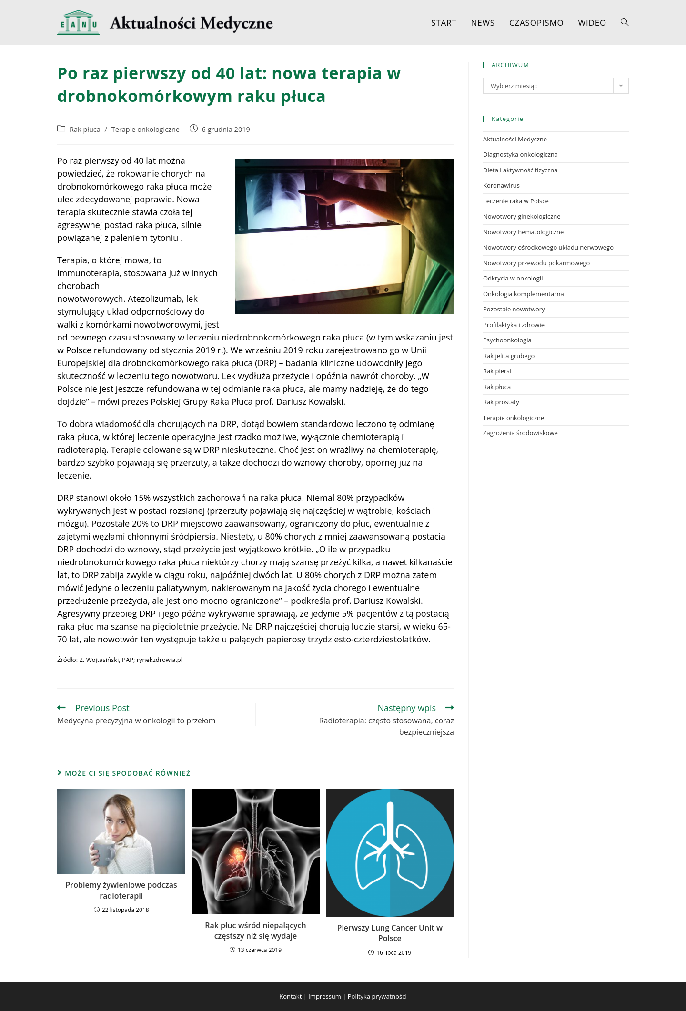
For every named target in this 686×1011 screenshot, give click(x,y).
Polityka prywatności (377, 996)
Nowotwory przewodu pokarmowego (536, 263)
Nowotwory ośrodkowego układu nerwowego (548, 247)
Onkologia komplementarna (523, 294)
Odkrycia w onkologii (513, 278)
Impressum (324, 996)
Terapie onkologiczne (145, 129)
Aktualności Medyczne (515, 139)
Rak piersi (497, 371)
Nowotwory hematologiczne (523, 232)
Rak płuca (85, 129)
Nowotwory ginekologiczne (522, 216)
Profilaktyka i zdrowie (514, 324)
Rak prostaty (501, 402)
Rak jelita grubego (509, 355)
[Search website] (625, 23)
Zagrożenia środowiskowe (520, 433)
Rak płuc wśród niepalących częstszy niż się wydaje (255, 930)
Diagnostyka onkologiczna (520, 154)
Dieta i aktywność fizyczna (520, 170)
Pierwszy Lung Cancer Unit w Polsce (390, 932)
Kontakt (290, 996)
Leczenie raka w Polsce (516, 201)
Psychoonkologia (507, 340)
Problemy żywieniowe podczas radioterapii (121, 890)
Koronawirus (501, 185)
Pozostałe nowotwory (514, 309)
